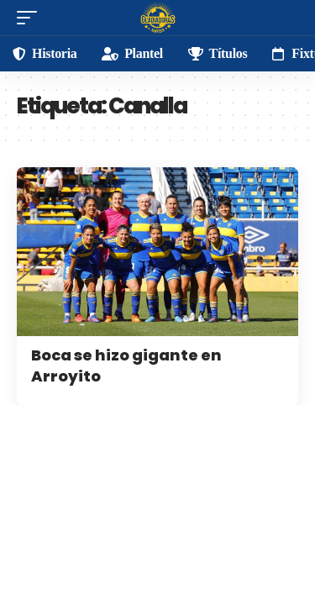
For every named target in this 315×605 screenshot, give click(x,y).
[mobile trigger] (31, 17)
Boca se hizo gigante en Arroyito (126, 366)
